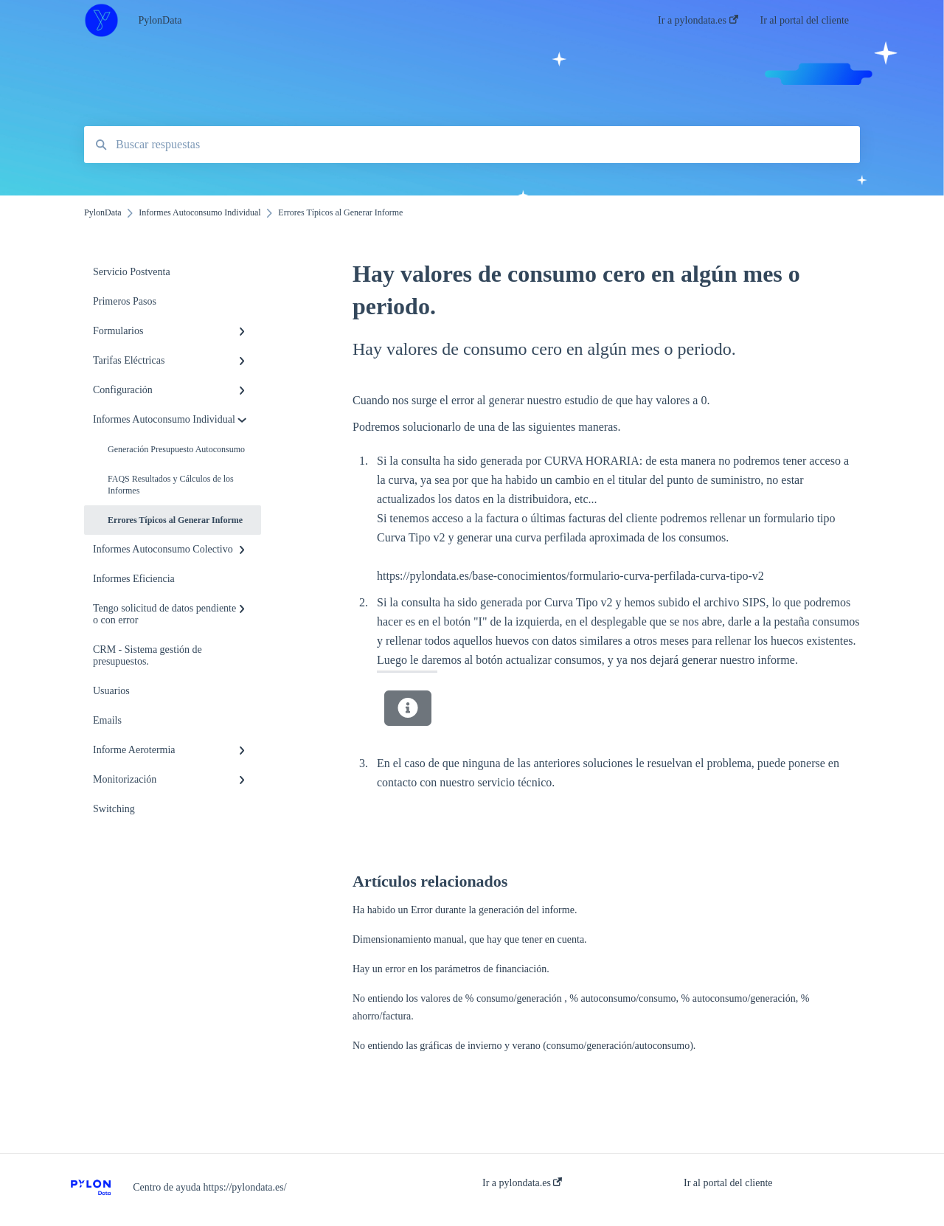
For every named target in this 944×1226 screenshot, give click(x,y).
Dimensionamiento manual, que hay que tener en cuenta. (470, 939)
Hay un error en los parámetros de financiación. (451, 968)
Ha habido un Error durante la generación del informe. (465, 909)
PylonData (159, 20)
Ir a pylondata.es (522, 1182)
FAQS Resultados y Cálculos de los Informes (171, 485)
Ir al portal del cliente (728, 1182)
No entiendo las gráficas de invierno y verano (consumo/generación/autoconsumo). (524, 1045)
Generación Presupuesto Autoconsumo (176, 449)
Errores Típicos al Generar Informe (175, 520)
